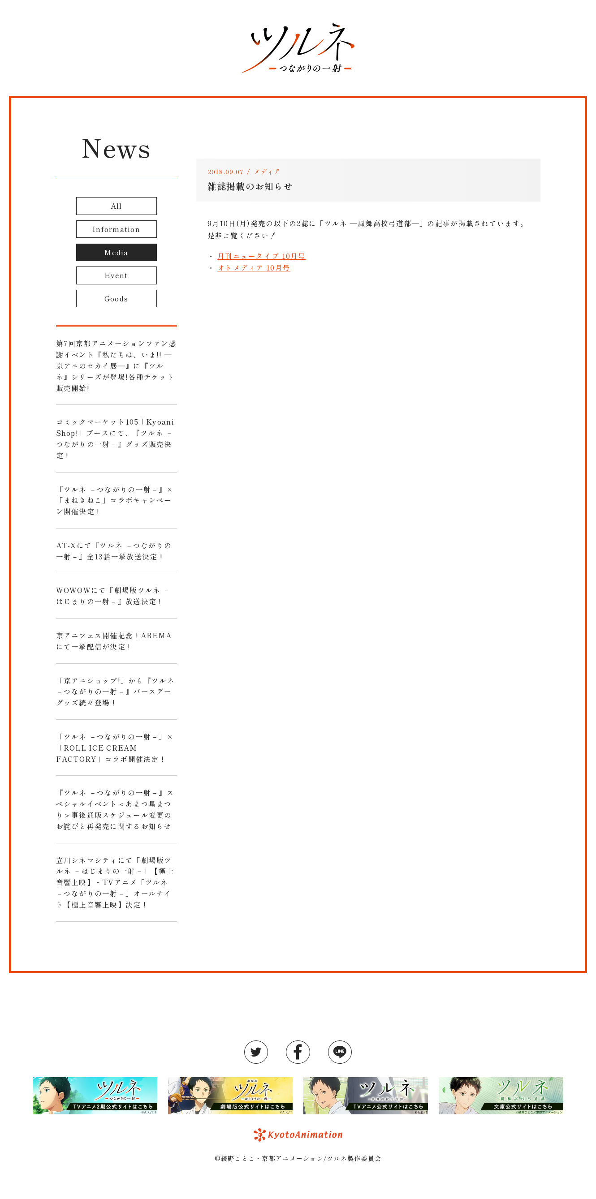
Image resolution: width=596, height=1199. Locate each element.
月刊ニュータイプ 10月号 (261, 256)
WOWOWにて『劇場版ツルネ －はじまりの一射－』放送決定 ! (113, 595)
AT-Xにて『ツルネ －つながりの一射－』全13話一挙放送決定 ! (114, 550)
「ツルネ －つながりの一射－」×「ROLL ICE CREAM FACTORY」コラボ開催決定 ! (114, 747)
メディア (267, 171)
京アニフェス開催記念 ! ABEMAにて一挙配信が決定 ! (114, 640)
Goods (116, 298)
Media (116, 252)
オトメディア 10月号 (253, 267)
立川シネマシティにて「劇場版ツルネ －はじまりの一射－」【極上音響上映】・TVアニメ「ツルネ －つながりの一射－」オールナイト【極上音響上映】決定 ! (115, 882)
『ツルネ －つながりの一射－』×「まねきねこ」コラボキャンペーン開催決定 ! (114, 500)
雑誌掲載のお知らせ (250, 186)
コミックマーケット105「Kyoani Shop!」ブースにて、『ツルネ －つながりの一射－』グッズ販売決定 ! (115, 438)
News (116, 147)
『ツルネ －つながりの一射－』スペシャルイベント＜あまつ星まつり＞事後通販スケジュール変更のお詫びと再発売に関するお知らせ (115, 808)
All (116, 206)
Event (116, 275)
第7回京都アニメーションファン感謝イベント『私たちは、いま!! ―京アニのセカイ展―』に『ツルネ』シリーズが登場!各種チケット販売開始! (116, 365)
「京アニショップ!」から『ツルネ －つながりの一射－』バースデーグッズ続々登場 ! (115, 691)
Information (116, 229)
